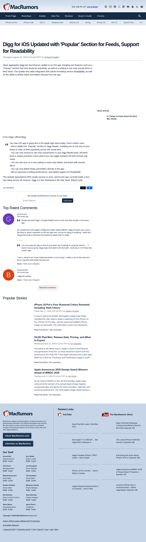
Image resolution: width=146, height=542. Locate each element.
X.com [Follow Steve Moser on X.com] (10, 509)
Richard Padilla (51, 57)
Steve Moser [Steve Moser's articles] (7, 504)
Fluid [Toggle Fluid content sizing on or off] (34, 529)
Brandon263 (22, 270)
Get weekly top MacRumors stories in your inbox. (48, 196)
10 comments (8, 188)
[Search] (140, 16)
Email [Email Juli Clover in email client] (5, 470)
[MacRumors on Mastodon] (123, 6)
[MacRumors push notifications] (132, 6)
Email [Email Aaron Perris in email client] (28, 509)
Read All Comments (47, 287)
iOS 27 (42, 22)
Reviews (69, 16)
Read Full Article (41, 330)
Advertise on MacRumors (18, 443)
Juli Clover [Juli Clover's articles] (7, 466)
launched (19, 177)
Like (30, 264)
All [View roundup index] (141, 22)
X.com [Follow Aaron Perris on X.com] (33, 509)
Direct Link (77, 180)
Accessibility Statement (11, 525)
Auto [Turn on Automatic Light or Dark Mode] (47, 529)
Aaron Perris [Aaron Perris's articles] (31, 504)
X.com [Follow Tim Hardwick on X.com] (33, 480)
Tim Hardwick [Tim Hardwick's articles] (31, 475)
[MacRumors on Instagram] (110, 6)
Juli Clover (72, 376)
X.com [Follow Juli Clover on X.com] (10, 470)
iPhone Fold (28, 22)
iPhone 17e (74, 22)
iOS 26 (114, 22)
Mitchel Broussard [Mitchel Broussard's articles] (10, 475)
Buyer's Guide (85, 16)
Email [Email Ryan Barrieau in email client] (28, 499)
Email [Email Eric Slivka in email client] (28, 461)
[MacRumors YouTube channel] (128, 6)
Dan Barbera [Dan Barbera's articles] (7, 495)
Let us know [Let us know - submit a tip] (92, 7)
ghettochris (22, 214)
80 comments (54, 362)
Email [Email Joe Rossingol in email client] (28, 470)
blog (24, 137)
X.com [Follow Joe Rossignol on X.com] (33, 470)
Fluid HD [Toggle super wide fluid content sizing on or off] (40, 529)
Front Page (11, 16)
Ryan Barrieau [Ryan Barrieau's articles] (31, 495)
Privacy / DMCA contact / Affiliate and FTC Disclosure (21, 521)
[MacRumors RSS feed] (137, 6)
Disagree (36, 264)
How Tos (55, 16)
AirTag (88, 22)
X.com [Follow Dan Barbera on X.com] (10, 499)
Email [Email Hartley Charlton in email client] (5, 490)
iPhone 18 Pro (11, 22)
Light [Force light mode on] (51, 529)
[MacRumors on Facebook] (114, 6)
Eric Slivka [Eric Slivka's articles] (30, 456)
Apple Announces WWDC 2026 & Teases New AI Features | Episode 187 (129, 471)
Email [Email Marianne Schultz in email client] (28, 490)
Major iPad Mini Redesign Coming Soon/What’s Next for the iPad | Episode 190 (128, 425)
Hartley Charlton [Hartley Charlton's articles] (9, 485)
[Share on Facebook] (89, 187)
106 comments (55, 330)
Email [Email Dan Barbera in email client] (5, 499)
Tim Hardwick (75, 344)
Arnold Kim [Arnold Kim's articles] (7, 456)
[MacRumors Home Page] (20, 6)
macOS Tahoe (129, 22)
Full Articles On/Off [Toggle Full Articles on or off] (23, 529)
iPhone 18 (101, 22)
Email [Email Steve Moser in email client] (5, 509)
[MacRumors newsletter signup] (141, 6)
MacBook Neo (57, 22)
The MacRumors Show (121, 414)
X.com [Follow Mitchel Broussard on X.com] (10, 480)
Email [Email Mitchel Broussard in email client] (5, 480)
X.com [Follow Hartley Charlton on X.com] (10, 490)
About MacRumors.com (17, 436)
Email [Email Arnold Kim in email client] (5, 461)
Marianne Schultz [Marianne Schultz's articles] (32, 485)
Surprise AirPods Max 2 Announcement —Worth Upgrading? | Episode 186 (127, 487)
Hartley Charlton (72, 311)
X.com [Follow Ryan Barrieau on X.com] (33, 499)
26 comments (54, 395)
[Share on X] (83, 187)
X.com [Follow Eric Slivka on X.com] (33, 461)
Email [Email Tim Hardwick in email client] (28, 480)
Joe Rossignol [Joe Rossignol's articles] (31, 466)
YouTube (67, 414)
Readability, (79, 71)
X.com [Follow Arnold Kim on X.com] (10, 461)
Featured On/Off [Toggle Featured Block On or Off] (9, 529)
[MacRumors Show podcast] (105, 6)
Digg (22, 65)
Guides (42, 16)
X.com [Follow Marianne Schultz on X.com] (33, 490)
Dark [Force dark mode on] (56, 529)
